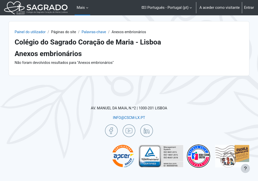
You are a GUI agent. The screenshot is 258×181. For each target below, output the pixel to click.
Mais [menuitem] (81, 7)
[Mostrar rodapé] (245, 168)
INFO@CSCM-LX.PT (129, 117)
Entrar (249, 7)
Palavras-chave (106, 32)
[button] (166, 7)
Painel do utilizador (41, 32)
